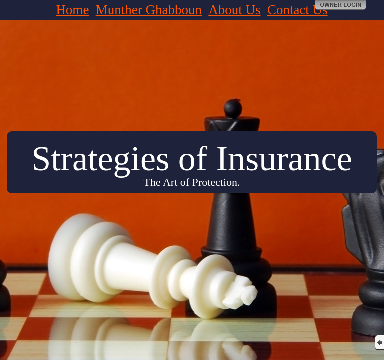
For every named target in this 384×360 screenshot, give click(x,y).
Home (72, 10)
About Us (234, 10)
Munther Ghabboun (149, 10)
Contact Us (298, 10)
